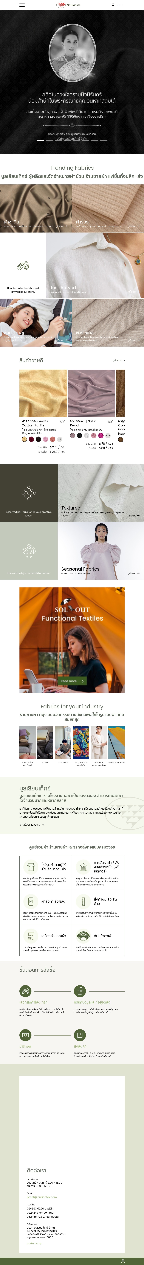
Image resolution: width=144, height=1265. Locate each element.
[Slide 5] (76, 141)
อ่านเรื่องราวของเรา (32, 825)
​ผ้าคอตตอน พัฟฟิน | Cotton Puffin (76, 423)
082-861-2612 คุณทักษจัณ (43, 1217)
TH (120, 5)
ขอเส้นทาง (34, 1243)
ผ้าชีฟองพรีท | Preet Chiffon (29, 423)
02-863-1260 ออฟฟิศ (40, 1208)
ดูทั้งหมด (119, 360)
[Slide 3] (58, 141)
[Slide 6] (85, 141)
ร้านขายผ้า (29, 714)
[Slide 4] (67, 141)
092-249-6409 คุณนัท (41, 1212)
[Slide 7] (94, 141)
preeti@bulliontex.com (42, 1197)
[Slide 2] (49, 141)
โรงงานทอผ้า (61, 795)
